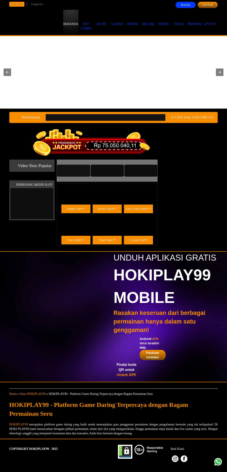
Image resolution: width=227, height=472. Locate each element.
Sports (132, 20)
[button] (7, 72)
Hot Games (86, 22)
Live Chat (17, 4)
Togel (179, 20)
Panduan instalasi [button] (152, 355)
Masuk (185, 4)
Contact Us (37, 4)
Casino (117, 20)
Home (13, 394)
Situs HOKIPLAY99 (33, 394)
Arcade (148, 20)
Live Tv (210, 20)
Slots (101, 20)
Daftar (207, 4)
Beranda (70, 20)
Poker (164, 20)
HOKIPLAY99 (18, 424)
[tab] (73, 171)
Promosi (194, 20)
